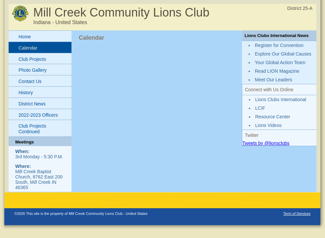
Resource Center (272, 116)
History (26, 92)
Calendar (28, 48)
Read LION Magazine (277, 71)
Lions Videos (268, 125)
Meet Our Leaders (273, 79)
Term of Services (296, 214)
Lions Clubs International (280, 99)
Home (25, 36)
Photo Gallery (33, 70)
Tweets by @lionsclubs (266, 143)
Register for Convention (279, 45)
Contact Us (30, 81)
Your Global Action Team (280, 62)
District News (32, 103)
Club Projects (32, 59)
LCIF (260, 108)
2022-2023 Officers (38, 115)
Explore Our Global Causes (283, 54)
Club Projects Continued (32, 128)
